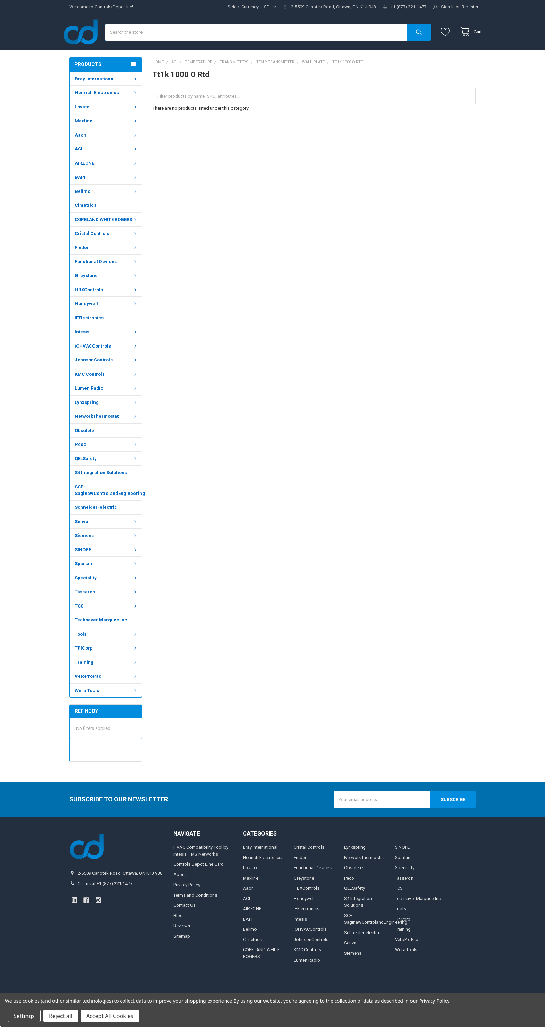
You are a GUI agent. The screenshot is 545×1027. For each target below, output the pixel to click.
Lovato (106, 124)
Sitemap (181, 953)
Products (87, 81)
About (179, 891)
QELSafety (106, 476)
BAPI (106, 194)
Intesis (106, 349)
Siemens (106, 552)
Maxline (106, 138)
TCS (106, 623)
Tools (106, 651)
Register (470, 6)
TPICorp (106, 665)
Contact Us (184, 922)
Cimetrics (85, 222)
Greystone (106, 292)
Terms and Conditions (195, 912)
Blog (178, 932)
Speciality (106, 595)
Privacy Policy (186, 902)
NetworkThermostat (106, 433)
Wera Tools (106, 707)
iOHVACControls (106, 363)
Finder (106, 265)
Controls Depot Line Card (198, 881)
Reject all (60, 1016)
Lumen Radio (106, 405)
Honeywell (106, 321)
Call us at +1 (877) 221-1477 (105, 900)
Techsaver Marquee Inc (101, 637)
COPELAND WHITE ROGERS (106, 236)
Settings (24, 1016)
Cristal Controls (106, 250)
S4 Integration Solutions (101, 489)
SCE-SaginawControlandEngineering (108, 507)
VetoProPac (106, 693)
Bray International (106, 96)
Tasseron (106, 609)
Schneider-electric (96, 524)
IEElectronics (89, 335)
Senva (106, 538)
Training (106, 679)
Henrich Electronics (106, 110)
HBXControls (106, 307)
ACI (106, 166)
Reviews (181, 943)
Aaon (106, 152)
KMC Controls (106, 391)
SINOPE (106, 567)
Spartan (106, 581)
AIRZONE (106, 180)
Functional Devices (106, 279)
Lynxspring (106, 419)
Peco (106, 461)
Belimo (106, 208)
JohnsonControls (106, 377)
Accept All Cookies (109, 1016)
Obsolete (84, 447)
